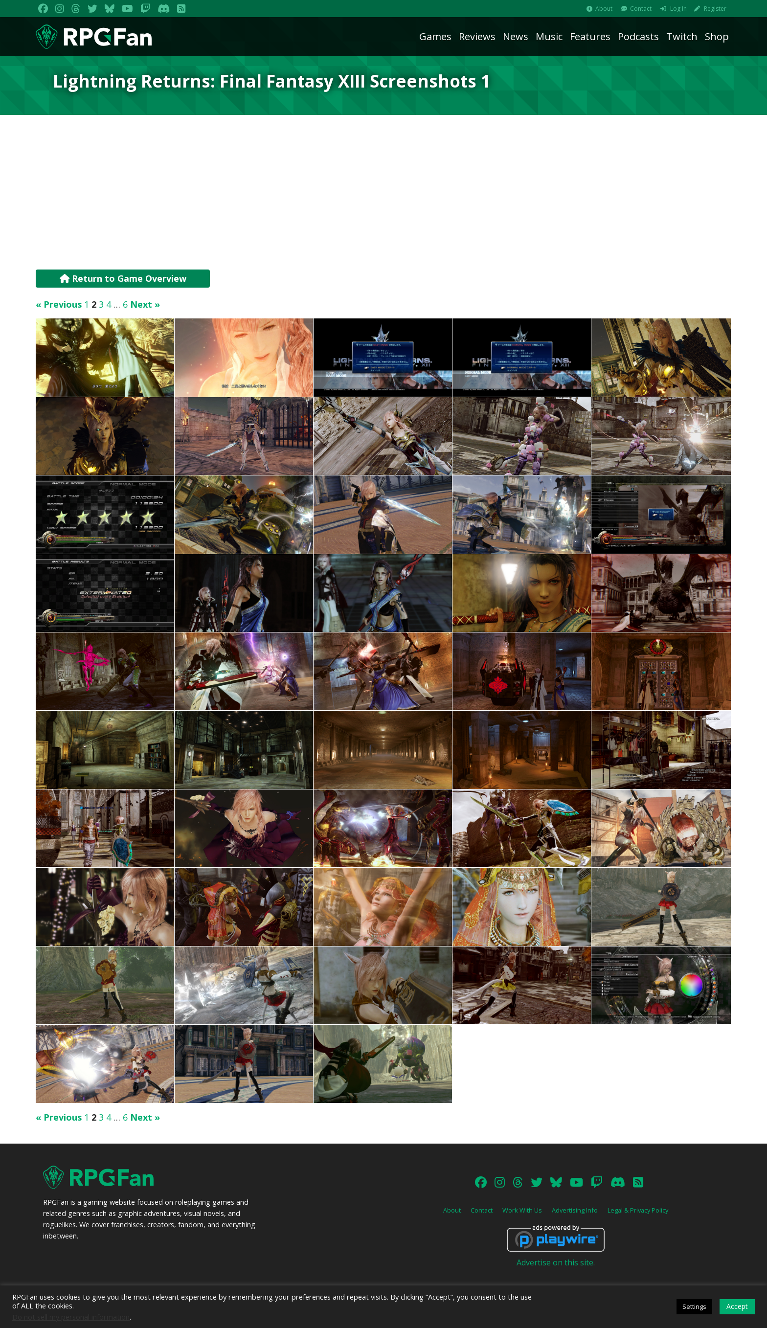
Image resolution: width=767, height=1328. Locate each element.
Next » (145, 304)
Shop (717, 36)
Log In (678, 8)
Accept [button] (737, 1306)
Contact (641, 8)
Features (590, 36)
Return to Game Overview (123, 278)
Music (549, 36)
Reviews (477, 36)
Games (435, 36)
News (515, 36)
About (603, 8)
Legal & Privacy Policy (638, 1210)
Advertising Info (575, 1210)
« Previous (59, 304)
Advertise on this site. (556, 1262)
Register (715, 8)
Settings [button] (694, 1306)
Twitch (682, 36)
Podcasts (638, 36)
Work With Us (522, 1210)
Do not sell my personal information (71, 1317)
